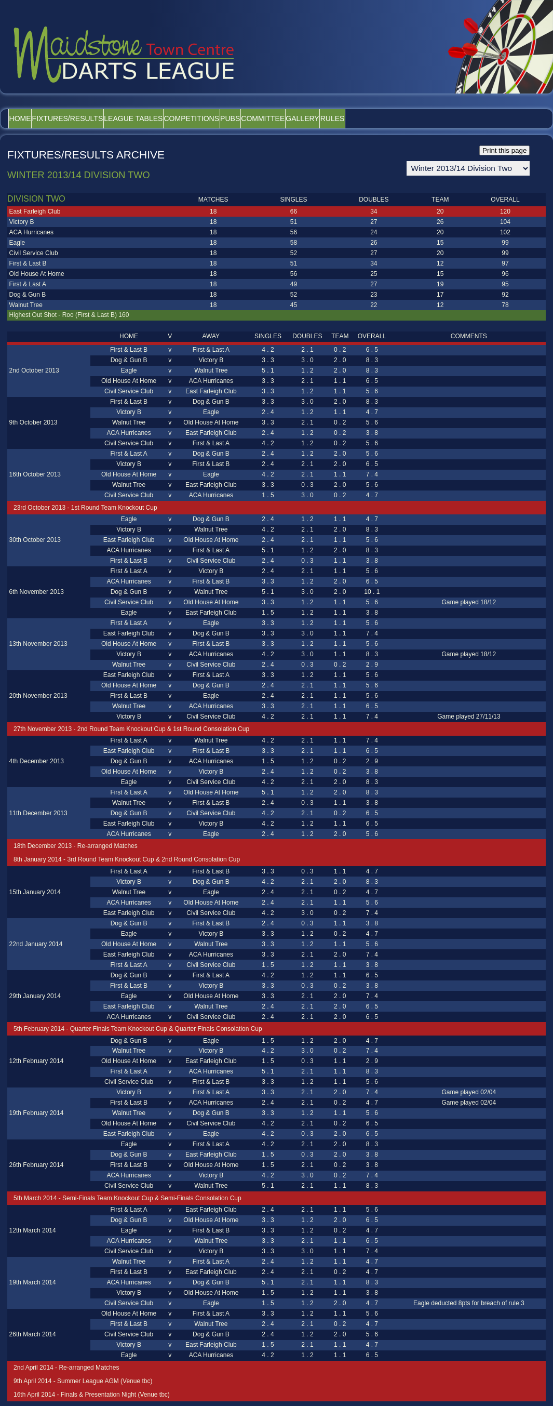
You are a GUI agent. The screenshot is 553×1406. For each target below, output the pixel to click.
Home (27, 118)
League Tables (168, 118)
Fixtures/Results (88, 118)
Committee (339, 118)
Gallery (393, 118)
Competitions (240, 118)
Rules (437, 118)
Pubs (293, 118)
